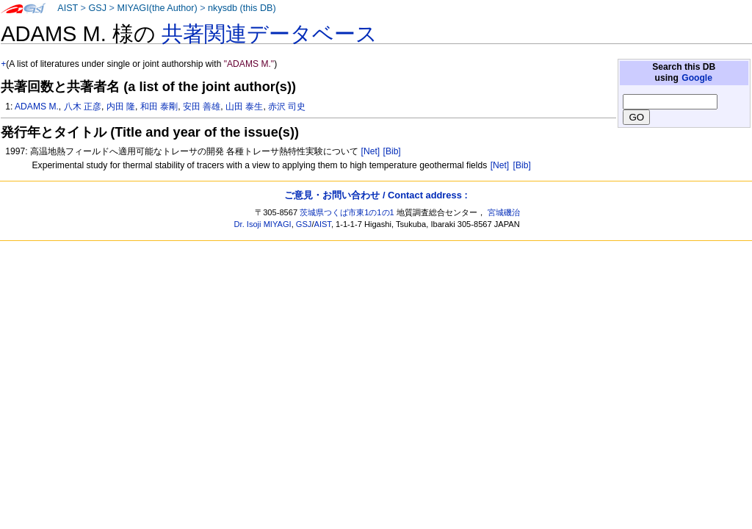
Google (697, 78)
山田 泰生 (244, 106)
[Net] (370, 151)
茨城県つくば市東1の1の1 (347, 212)
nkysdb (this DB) (242, 8)
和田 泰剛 (159, 106)
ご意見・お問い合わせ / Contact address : (375, 195)
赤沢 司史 (287, 106)
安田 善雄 (201, 106)
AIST (67, 8)
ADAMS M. (37, 106)
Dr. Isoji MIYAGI (263, 224)
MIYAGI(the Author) (157, 8)
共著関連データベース (269, 34)
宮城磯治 (504, 212)
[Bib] (392, 151)
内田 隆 (120, 106)
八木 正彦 (82, 106)
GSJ (97, 8)
